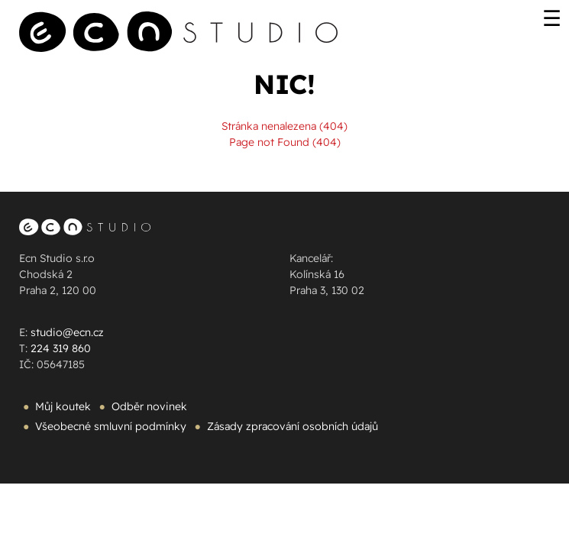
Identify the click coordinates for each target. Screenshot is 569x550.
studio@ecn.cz (67, 332)
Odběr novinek (149, 406)
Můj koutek (63, 406)
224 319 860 (61, 348)
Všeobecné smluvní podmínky (110, 426)
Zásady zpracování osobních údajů (292, 426)
